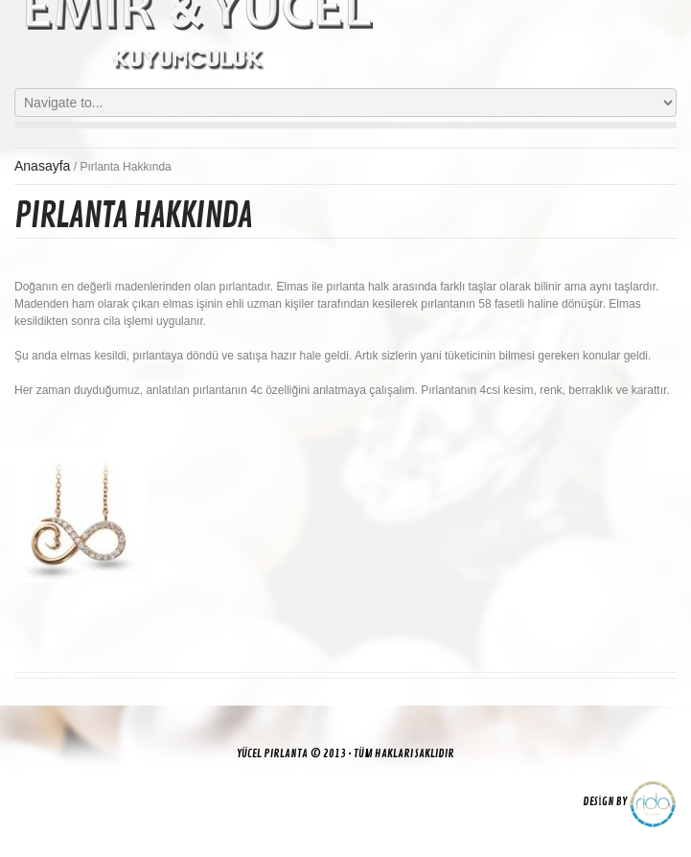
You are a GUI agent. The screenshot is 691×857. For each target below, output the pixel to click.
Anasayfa (42, 166)
